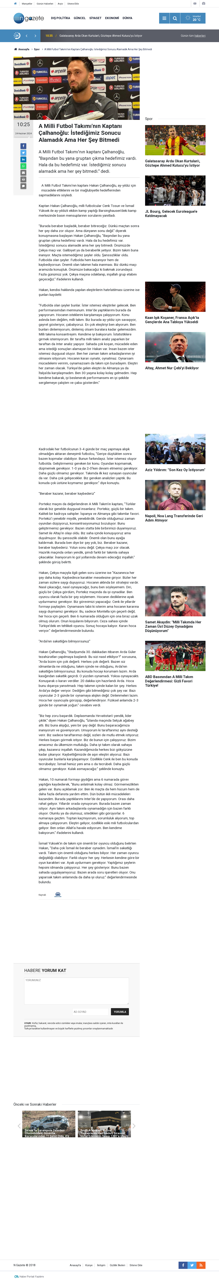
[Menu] (164, 18)
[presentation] (26, 36)
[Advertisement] (89, 416)
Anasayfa (75, 1265)
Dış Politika (60, 18)
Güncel (80, 18)
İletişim (101, 1265)
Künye (89, 1265)
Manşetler (27, 3)
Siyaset (95, 18)
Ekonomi (112, 18)
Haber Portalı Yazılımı (32, 1276)
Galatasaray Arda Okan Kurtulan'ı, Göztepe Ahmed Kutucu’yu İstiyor (101, 35)
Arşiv (60, 3)
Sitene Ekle (73, 3)
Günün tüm (193, 35)
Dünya (127, 18)
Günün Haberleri (45, 3)
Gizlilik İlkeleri (117, 1265)
